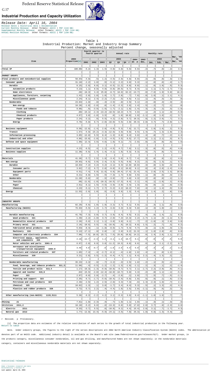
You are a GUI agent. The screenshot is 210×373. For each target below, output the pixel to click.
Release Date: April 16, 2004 (9, 38)
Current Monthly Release (15, 28)
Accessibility (7, 368)
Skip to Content (5, 20)
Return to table (10, 326)
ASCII (53, 28)
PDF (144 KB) (66, 28)
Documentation (49, 26)
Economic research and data (19, 366)
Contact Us (20, 368)
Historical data (29, 26)
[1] (79, 61)
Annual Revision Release (15, 32)
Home (3, 366)
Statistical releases (13, 361)
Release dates (9, 26)
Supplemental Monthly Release (17, 30)
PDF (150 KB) (66, 32)
